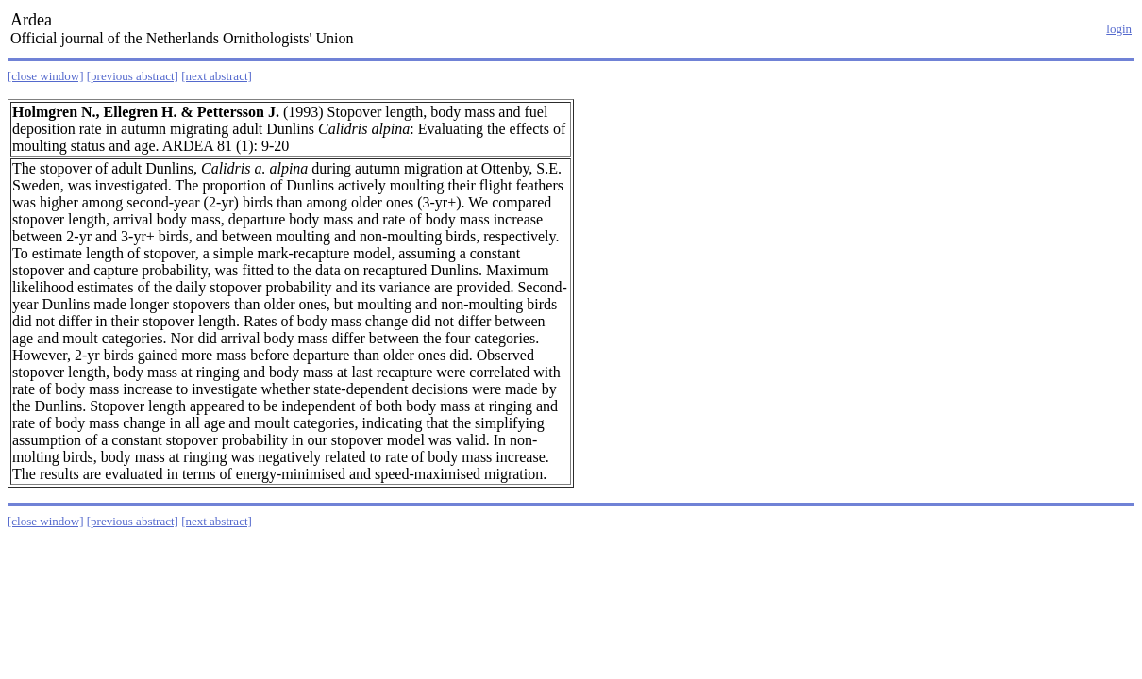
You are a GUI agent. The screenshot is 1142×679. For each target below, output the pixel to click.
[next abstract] (216, 76)
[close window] (46, 76)
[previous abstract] (132, 76)
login (1119, 29)
